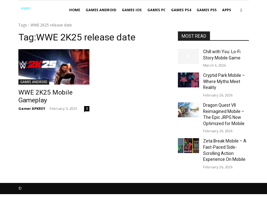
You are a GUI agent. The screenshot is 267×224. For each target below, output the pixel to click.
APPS (226, 9)
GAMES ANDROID (101, 9)
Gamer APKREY (31, 99)
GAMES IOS (132, 9)
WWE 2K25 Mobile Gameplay (52, 92)
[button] (241, 10)
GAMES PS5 (207, 9)
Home (74, 9)
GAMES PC (156, 9)
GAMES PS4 (181, 9)
